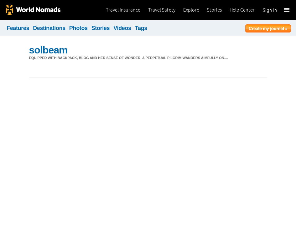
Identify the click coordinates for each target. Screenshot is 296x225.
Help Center (242, 9)
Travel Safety (161, 9)
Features (18, 28)
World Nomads (33, 10)
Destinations (49, 28)
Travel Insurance (123, 9)
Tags (141, 28)
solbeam (48, 50)
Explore (191, 9)
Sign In (270, 10)
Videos (122, 28)
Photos (78, 28)
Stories (214, 9)
